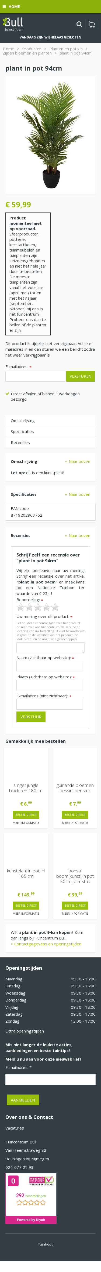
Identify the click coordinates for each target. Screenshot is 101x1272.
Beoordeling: (29, 599)
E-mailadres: (18, 367)
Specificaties (22, 431)
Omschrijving (23, 420)
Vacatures (14, 1128)
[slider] (38, 607)
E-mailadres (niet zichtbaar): (43, 696)
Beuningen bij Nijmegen (27, 1158)
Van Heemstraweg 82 (25, 1150)
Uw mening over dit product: (44, 616)
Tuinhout (45, 1244)
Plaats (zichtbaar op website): (45, 677)
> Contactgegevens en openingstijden (46, 943)
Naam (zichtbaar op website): (45, 657)
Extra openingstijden (24, 1031)
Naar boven (79, 461)
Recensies (20, 442)
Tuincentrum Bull (20, 1142)
